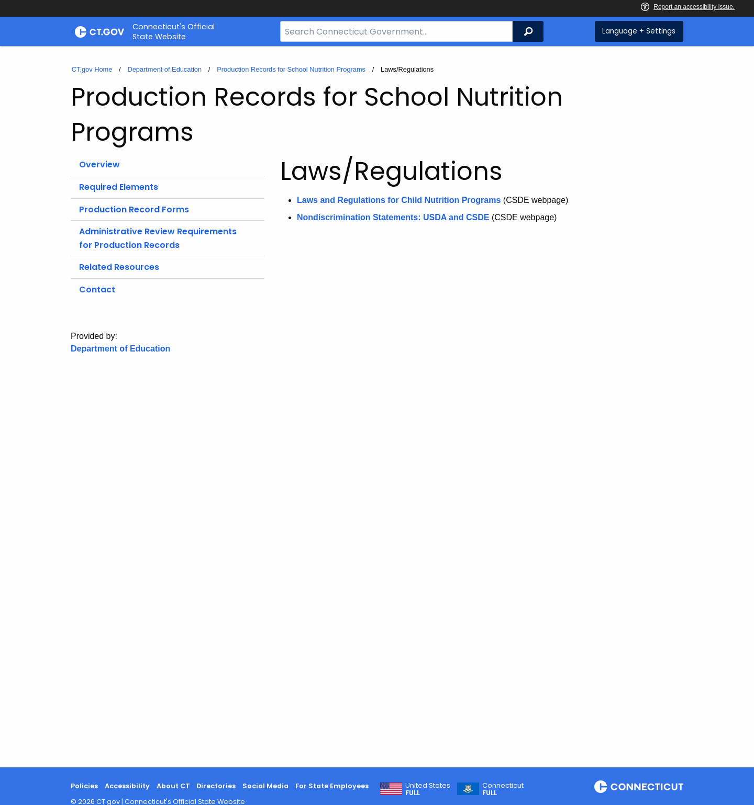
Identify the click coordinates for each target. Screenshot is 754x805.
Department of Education (164, 69)
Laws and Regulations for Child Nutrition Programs (399, 200)
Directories (216, 785)
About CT (173, 785)
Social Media (265, 785)
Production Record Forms (134, 209)
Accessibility (127, 785)
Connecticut (503, 789)
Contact (97, 290)
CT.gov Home (92, 69)
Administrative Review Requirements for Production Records (158, 238)
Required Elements (118, 187)
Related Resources (119, 267)
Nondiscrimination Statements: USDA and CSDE (393, 217)
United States (427, 789)
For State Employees (332, 785)
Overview (99, 164)
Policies (84, 785)
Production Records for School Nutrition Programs (291, 69)
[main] (377, 406)
